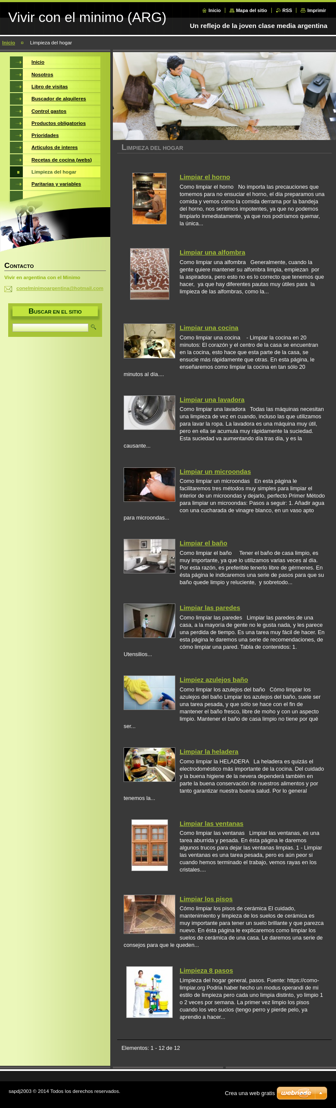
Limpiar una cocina (209, 327)
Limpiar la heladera (209, 751)
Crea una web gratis (250, 1093)
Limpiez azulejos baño (214, 679)
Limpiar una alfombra (212, 252)
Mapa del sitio (251, 10)
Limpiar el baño (203, 543)
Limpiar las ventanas (211, 823)
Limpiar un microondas (215, 471)
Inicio (214, 10)
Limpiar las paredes (210, 607)
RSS (287, 10)
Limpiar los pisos (206, 899)
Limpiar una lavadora (212, 399)
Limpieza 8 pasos (206, 970)
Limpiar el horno (205, 177)
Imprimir (316, 10)
